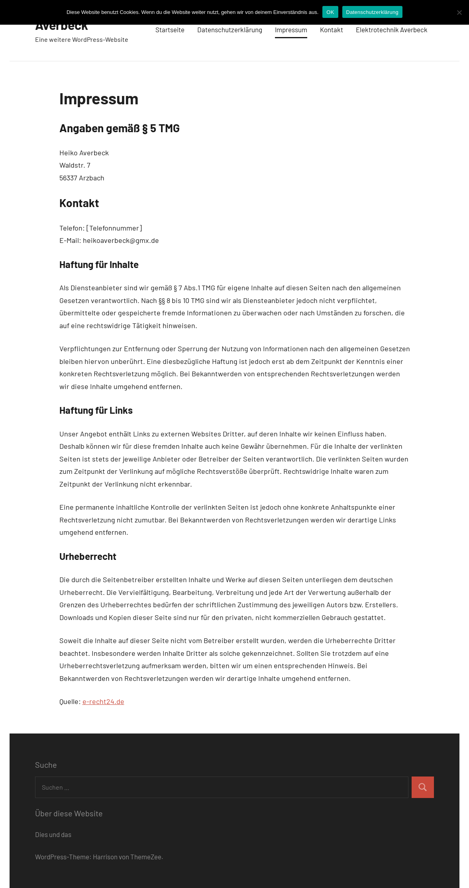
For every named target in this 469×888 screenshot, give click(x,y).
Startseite (169, 29)
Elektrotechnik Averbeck (392, 29)
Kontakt (331, 29)
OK (330, 12)
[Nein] (459, 12)
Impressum (291, 29)
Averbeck (61, 24)
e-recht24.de (103, 701)
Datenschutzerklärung (229, 29)
